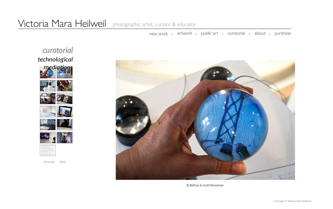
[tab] (48, 72)
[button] (49, 161)
